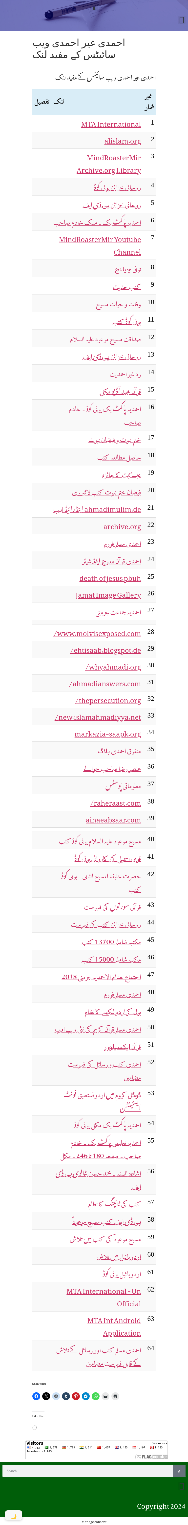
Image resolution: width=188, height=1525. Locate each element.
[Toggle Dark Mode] (13, 1515)
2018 (101, 974)
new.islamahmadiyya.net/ (98, 715)
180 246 (100, 1147)
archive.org (122, 524)
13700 (111, 939)
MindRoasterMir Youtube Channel (100, 244)
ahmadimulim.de (97, 507)
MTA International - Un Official (103, 1296)
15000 (111, 957)
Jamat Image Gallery (108, 593)
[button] (94, 7)
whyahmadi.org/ (113, 665)
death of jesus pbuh (110, 576)
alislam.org (122, 139)
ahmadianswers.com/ (105, 681)
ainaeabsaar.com (113, 818)
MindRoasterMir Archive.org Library (109, 162)
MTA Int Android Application (114, 1325)
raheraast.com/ (115, 801)
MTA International (111, 122)
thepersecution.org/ (108, 698)
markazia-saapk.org (108, 732)
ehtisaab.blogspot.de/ (105, 648)
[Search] (179, 1471)
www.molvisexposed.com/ (97, 631)
